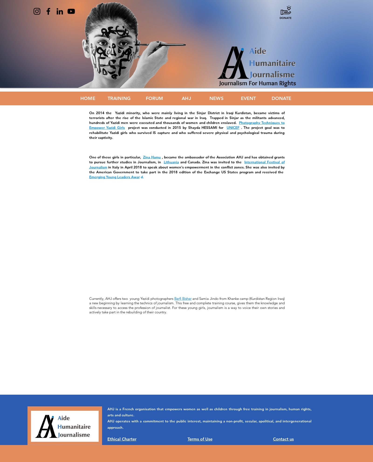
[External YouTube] (191, 232)
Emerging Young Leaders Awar (114, 177)
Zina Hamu (152, 157)
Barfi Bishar (183, 298)
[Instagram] (36, 11)
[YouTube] (71, 11)
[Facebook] (48, 11)
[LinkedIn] (59, 11)
